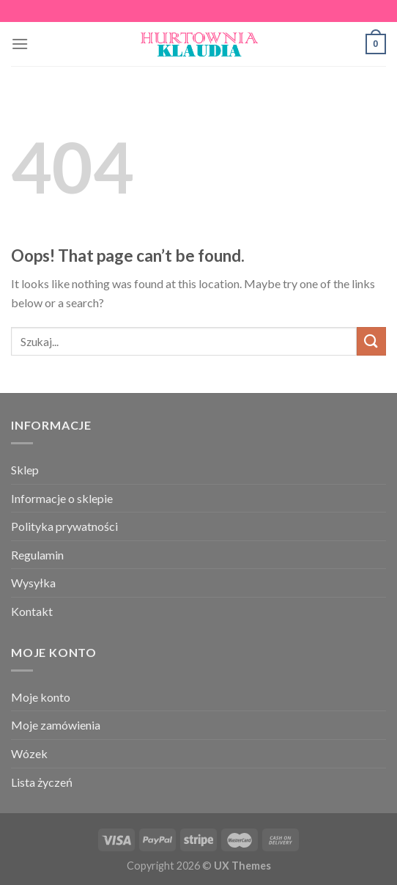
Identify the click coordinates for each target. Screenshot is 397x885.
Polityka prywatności (64, 526)
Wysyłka (33, 583)
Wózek (29, 753)
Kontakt (32, 611)
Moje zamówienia (55, 725)
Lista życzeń (42, 782)
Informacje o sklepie (62, 498)
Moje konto (40, 697)
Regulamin (37, 555)
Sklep (25, 470)
